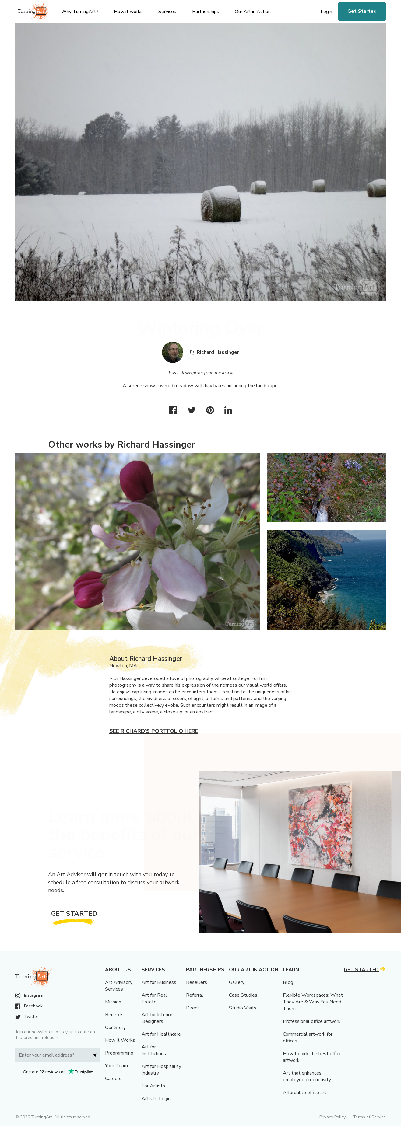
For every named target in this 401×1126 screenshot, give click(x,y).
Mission (113, 1002)
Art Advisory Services (118, 985)
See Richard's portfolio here (153, 731)
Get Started (362, 11)
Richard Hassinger (218, 352)
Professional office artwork (312, 1021)
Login (326, 11)
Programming (119, 1053)
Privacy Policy (332, 1117)
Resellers (196, 982)
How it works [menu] (128, 11)
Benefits (114, 1014)
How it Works (120, 1040)
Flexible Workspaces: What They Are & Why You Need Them (313, 1002)
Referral (194, 995)
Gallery (236, 982)
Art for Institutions (154, 1050)
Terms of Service (369, 1117)
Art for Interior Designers (157, 1018)
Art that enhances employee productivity (307, 1076)
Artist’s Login (156, 1098)
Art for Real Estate (154, 998)
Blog (288, 982)
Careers (113, 1078)
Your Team (116, 1065)
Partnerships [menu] (205, 11)
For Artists (153, 1085)
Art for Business (159, 982)
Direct (192, 1008)
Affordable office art (304, 1092)
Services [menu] (167, 11)
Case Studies (243, 995)
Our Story (115, 1027)
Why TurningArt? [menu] (79, 11)
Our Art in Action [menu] (253, 11)
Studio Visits (242, 1008)
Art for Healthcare (161, 1034)
